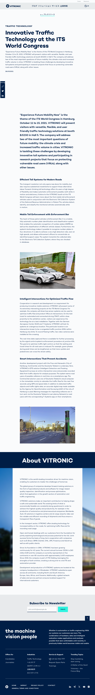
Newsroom (86, 1)
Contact (51, 685)
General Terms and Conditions (25, 688)
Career (79, 1)
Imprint (23, 685)
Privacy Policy (37, 685)
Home (14, 685)
